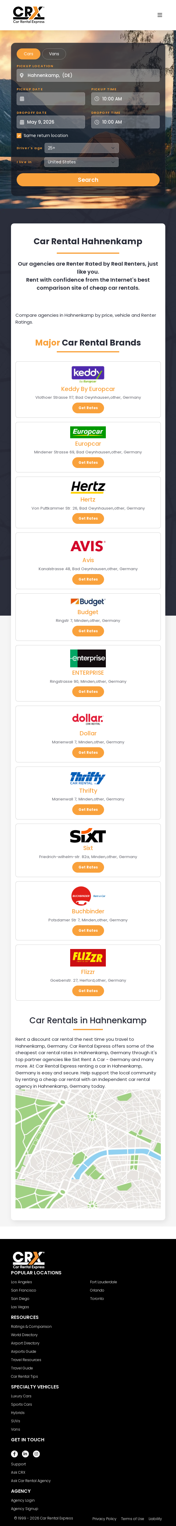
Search (88, 180)
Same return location (46, 135)
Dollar (88, 733)
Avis (88, 560)
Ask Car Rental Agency (31, 1480)
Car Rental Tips (24, 1376)
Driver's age (30, 148)
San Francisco (23, 1290)
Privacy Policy (104, 1518)
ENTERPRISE (88, 673)
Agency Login (23, 1500)
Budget (88, 612)
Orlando (97, 1290)
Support (18, 1464)
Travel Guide (22, 1368)
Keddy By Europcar (88, 389)
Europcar (88, 443)
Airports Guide (23, 1351)
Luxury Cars (21, 1396)
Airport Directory (25, 1343)
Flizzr (88, 972)
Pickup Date (30, 89)
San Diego (20, 1298)
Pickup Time (104, 89)
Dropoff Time (105, 112)
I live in (24, 162)
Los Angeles (21, 1281)
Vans (54, 54)
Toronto (97, 1298)
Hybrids (18, 1412)
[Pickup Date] (54, 99)
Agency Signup (24, 1508)
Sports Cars (21, 1404)
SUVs (15, 1420)
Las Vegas (20, 1306)
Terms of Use (132, 1518)
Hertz (88, 499)
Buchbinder (88, 911)
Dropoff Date (32, 112)
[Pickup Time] (129, 99)
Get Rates (88, 407)
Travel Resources (26, 1359)
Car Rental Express (56, 1518)
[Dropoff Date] (54, 122)
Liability (155, 1518)
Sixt (88, 848)
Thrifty (88, 790)
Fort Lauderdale (103, 1281)
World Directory (24, 1334)
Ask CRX (18, 1472)
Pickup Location (35, 66)
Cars (28, 54)
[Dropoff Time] (129, 122)
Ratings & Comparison (31, 1326)
